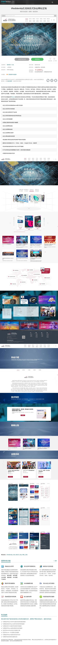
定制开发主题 (21, 59)
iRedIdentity (9, 554)
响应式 (17, 554)
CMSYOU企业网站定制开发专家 (8, 2)
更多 (55, 560)
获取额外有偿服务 (12, 74)
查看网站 (37, 59)
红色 (13, 64)
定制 (26, 554)
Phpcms (13, 97)
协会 (21, 554)
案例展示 (9, 64)
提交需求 (10, 81)
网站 (23, 554)
